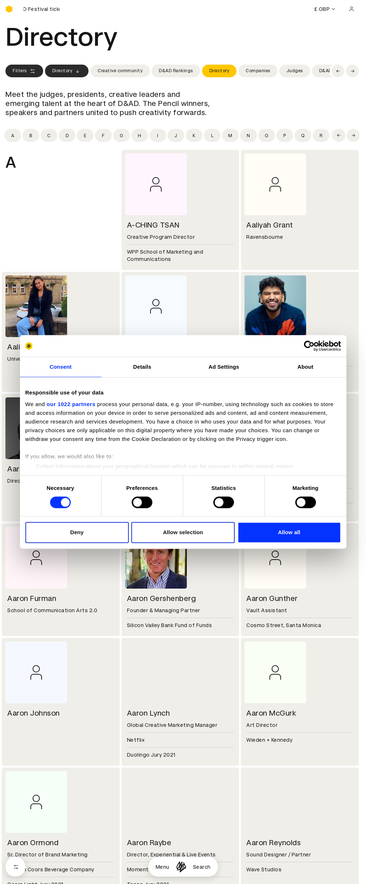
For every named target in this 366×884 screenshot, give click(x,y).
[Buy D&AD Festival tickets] (42, 9)
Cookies (135, 878)
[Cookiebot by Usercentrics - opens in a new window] (309, 345)
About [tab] (305, 367)
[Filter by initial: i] (158, 135)
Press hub (257, 826)
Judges (295, 70)
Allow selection (183, 532)
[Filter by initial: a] (13, 135)
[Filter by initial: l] (212, 135)
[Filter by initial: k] (194, 135)
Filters (24, 71)
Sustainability (23, 835)
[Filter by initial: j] (176, 135)
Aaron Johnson (33, 713)
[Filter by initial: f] (103, 135)
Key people (19, 826)
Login (251, 869)
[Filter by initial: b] (31, 135)
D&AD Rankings (176, 70)
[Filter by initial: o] (267, 135)
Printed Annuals (25, 878)
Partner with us (144, 826)
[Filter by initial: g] (121, 135)
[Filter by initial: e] (85, 135)
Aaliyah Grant (269, 225)
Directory (67, 71)
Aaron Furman (31, 598)
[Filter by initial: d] (67, 135)
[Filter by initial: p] (285, 135)
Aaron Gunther (272, 598)
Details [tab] (142, 367)
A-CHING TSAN (153, 225)
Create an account (268, 878)
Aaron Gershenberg (161, 598)
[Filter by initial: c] (49, 135)
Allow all (289, 532)
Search (202, 867)
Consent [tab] (61, 367)
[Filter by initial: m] (230, 135)
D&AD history (22, 817)
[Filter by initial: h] (140, 135)
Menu (162, 867)
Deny (76, 532)
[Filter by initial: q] (303, 135)
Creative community (120, 70)
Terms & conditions (150, 869)
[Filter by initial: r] (321, 135)
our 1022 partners (71, 404)
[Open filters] (15, 867)
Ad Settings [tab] (224, 367)
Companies (258, 70)
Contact (255, 817)
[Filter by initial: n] (248, 135)
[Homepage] (181, 867)
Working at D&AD (147, 817)
